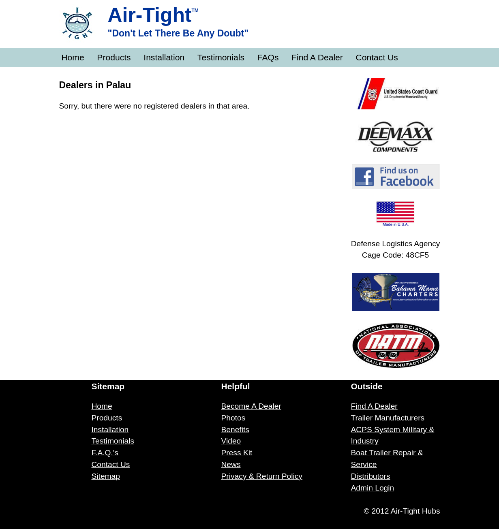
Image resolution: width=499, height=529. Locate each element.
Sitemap (106, 476)
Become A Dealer (251, 406)
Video (231, 441)
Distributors (370, 476)
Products (114, 57)
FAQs (268, 57)
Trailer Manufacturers (388, 418)
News (231, 464)
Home (72, 57)
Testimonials (220, 57)
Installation (163, 57)
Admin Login (372, 488)
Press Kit (237, 452)
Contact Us (377, 57)
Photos (233, 418)
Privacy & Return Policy (261, 476)
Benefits (235, 429)
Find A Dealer (317, 57)
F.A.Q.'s (105, 452)
